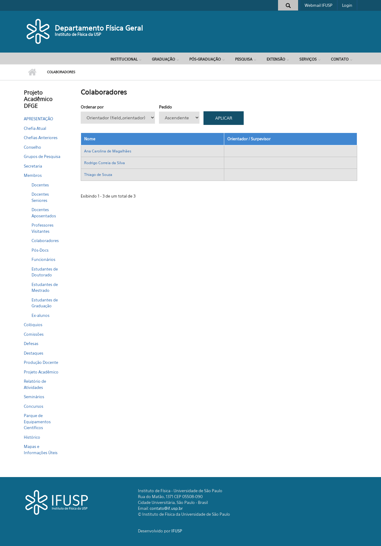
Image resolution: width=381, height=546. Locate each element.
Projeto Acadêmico (41, 371)
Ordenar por (92, 107)
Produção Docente (41, 362)
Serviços (308, 59)
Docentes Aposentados (44, 212)
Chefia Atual (35, 128)
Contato (340, 59)
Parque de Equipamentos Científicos (37, 421)
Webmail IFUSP (318, 5)
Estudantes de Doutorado (45, 272)
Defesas (31, 343)
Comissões (34, 334)
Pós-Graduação (205, 59)
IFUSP (176, 530)
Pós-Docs (40, 250)
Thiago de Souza (98, 174)
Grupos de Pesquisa (42, 156)
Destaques (33, 353)
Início (32, 72)
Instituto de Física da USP (78, 34)
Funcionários (43, 259)
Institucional (124, 59)
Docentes (40, 184)
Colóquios (33, 324)
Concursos (33, 406)
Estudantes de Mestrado (45, 287)
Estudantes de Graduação (45, 303)
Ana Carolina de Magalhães (107, 151)
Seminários (34, 396)
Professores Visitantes (43, 228)
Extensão (276, 59)
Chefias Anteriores (41, 137)
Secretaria (33, 166)
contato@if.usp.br (166, 508)
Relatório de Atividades (35, 384)
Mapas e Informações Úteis (41, 449)
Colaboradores (45, 240)
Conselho (32, 147)
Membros (33, 175)
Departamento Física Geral (99, 28)
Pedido (165, 107)
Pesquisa (243, 59)
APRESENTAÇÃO (38, 118)
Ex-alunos (40, 315)
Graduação (163, 59)
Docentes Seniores (40, 197)
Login (347, 5)
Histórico (32, 437)
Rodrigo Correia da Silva (104, 162)
